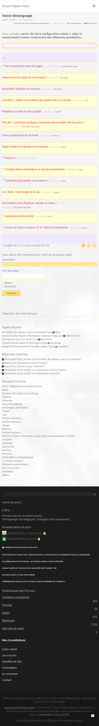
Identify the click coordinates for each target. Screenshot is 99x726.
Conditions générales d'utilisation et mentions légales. (49, 720)
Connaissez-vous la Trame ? (17, 339)
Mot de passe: (10, 270)
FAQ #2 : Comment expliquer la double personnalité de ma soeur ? (43, 122)
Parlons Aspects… (12, 432)
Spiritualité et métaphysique (18, 457)
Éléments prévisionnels (15, 464)
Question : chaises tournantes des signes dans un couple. (37, 100)
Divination (7, 471)
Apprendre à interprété (19, 216)
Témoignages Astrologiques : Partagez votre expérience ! (36, 519)
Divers (5, 475)
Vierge (5, 425)
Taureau (6, 396)
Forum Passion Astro (16, 6)
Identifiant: (9, 259)
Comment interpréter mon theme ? (26, 180)
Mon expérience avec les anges (24, 66)
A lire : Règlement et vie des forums (22, 386)
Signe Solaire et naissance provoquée (25, 146)
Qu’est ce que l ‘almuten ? (31, 366)
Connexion (11, 293)
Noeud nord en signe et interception (24, 77)
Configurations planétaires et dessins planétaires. (35, 169)
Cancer (6, 411)
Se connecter (10, 673)
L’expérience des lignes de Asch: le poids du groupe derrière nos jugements (33, 581)
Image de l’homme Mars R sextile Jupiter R (26, 346)
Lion (4, 414)
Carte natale (9, 649)
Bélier (5, 389)
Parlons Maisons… (12, 421)
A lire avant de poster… (49, 373)
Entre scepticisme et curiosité (20, 135)
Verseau (6, 450)
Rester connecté (10, 284)
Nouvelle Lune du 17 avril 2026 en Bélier (18, 575)
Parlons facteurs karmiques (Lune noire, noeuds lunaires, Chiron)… (39, 436)
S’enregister (9, 667)
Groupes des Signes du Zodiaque (20, 393)
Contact (7, 679)
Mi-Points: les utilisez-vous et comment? (25, 332)
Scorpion (7, 439)
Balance (6, 428)
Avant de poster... (12, 502)
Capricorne (8, 446)
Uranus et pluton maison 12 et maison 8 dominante (36, 227)
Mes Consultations (74, 23)
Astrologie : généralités (15, 407)
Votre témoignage (12, 404)
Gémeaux (7, 400)
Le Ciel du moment (12, 460)
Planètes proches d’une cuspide (21, 111)
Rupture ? (11, 157)
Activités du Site (12, 661)
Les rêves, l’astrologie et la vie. (21, 191)
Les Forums (9, 655)
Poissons (7, 453)
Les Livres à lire (10, 467)
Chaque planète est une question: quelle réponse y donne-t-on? (29, 568)
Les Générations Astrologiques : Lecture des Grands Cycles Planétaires (32, 561)
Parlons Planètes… (13, 418)
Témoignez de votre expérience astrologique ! (31, 23)
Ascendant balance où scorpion (21, 88)
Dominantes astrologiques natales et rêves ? (29, 203)
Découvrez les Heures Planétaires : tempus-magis (30, 335)
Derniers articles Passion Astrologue (21, 547)
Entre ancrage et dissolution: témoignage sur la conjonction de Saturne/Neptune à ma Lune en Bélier (46, 555)
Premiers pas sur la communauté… (23, 515)
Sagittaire (7, 443)
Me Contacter (91, 23)
